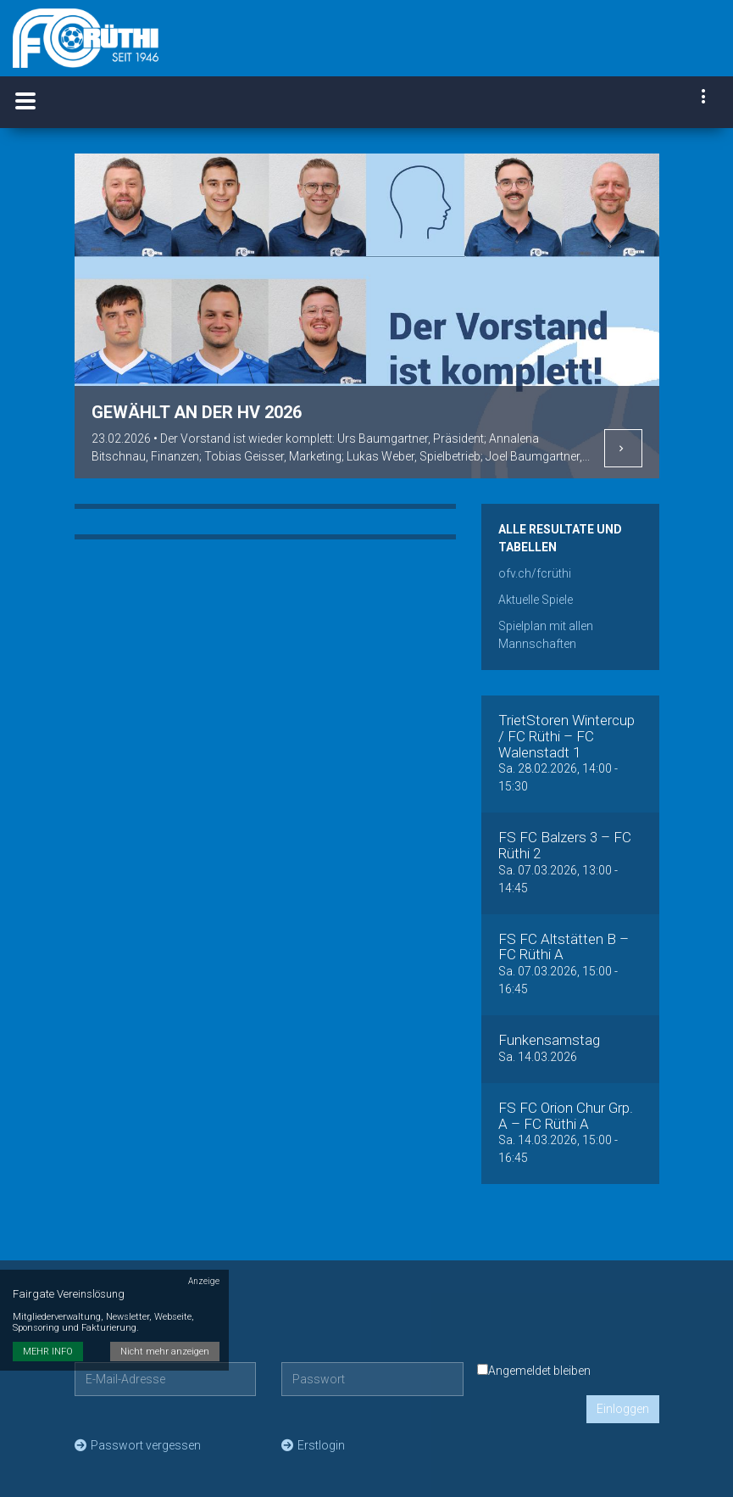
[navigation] (704, 98)
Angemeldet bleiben (534, 1370)
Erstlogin (313, 1445)
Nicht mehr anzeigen (165, 1329)
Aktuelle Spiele (535, 599)
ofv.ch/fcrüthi (534, 573)
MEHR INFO (48, 1329)
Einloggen (623, 1409)
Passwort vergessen (138, 1445)
